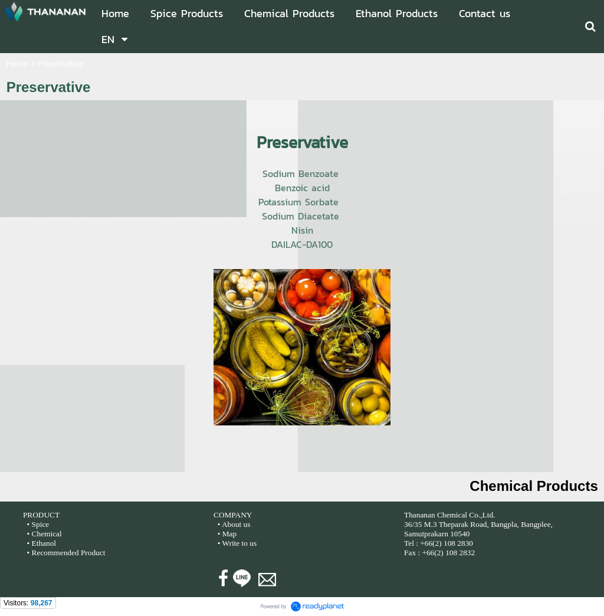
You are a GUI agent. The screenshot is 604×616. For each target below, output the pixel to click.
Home (17, 63)
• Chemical (44, 533)
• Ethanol (40, 543)
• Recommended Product (65, 552)
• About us (234, 524)
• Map (226, 533)
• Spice (37, 524)
